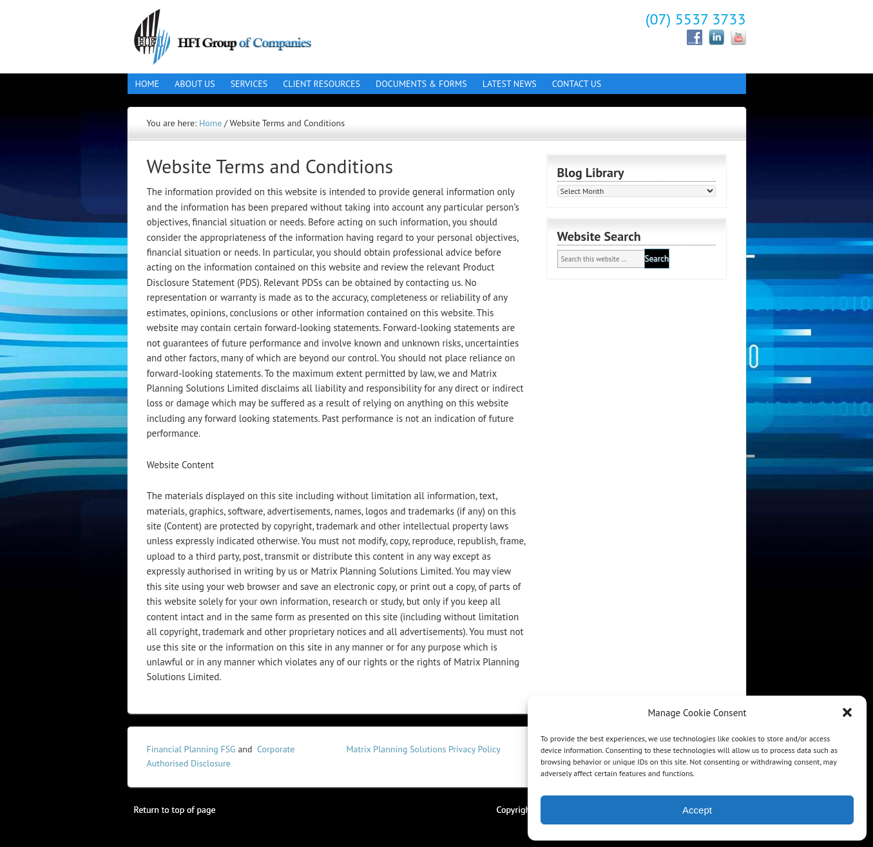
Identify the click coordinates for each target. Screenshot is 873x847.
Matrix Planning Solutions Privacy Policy (424, 749)
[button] (847, 712)
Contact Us (572, 84)
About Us (191, 84)
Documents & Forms (417, 84)
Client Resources (317, 84)
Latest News (510, 84)
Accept (697, 809)
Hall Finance (240, 35)
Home (147, 84)
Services (245, 84)
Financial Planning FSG (191, 749)
